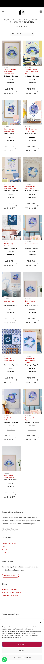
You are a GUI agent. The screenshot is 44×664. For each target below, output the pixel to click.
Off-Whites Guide (9, 543)
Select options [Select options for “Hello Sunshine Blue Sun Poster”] (10, 138)
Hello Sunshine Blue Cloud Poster (10, 187)
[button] (40, 622)
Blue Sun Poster (9, 301)
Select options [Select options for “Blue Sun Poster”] (10, 310)
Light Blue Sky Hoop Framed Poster (30, 360)
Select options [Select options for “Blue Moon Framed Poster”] (32, 427)
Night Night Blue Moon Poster (31, 130)
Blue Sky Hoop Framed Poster (9, 359)
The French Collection (11, 595)
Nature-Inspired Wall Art (12, 592)
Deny (22, 651)
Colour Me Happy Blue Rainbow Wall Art (31, 72)
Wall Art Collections (10, 589)
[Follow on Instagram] (8, 529)
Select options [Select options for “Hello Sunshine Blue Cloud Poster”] (10, 196)
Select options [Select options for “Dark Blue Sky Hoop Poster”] (10, 253)
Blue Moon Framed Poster (31, 419)
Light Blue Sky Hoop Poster (30, 187)
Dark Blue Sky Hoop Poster (8, 245)
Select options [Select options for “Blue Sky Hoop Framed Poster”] (10, 370)
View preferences (21, 657)
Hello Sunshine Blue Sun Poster (9, 130)
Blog (4, 546)
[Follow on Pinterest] (11, 529)
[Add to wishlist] (11, 91)
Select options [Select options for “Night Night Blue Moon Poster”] (32, 138)
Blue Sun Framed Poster (9, 419)
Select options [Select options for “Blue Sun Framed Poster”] (10, 427)
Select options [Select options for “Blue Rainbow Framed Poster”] (10, 484)
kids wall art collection (15, 20)
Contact (5, 552)
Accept (22, 644)
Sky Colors (15, 22)
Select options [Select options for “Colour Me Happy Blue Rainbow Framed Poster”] (10, 81)
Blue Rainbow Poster (30, 302)
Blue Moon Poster (31, 244)
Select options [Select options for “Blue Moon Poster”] (32, 253)
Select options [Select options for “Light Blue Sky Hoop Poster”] (32, 196)
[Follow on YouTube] (15, 529)
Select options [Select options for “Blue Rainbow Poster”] (32, 310)
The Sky (34, 20)
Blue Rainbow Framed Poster (9, 476)
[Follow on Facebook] (4, 529)
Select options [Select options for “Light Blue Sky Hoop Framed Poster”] (32, 370)
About (4, 549)
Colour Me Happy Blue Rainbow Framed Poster (10, 72)
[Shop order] (22, 33)
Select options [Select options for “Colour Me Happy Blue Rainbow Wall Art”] (32, 81)
